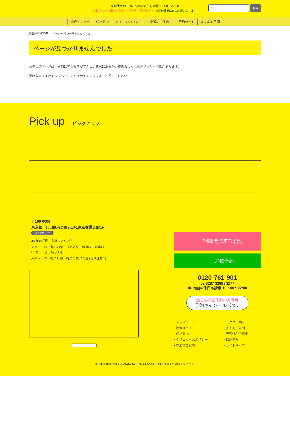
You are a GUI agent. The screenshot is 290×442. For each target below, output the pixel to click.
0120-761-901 (217, 343)
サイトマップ (89, 76)
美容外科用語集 (237, 400)
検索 (255, 8)
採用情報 (232, 406)
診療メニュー (185, 394)
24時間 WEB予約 (222, 308)
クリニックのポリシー (192, 406)
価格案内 (182, 400)
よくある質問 (235, 394)
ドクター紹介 (235, 388)
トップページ (60, 76)
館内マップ (42, 289)
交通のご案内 (185, 411)
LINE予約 (223, 327)
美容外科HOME (38, 33)
